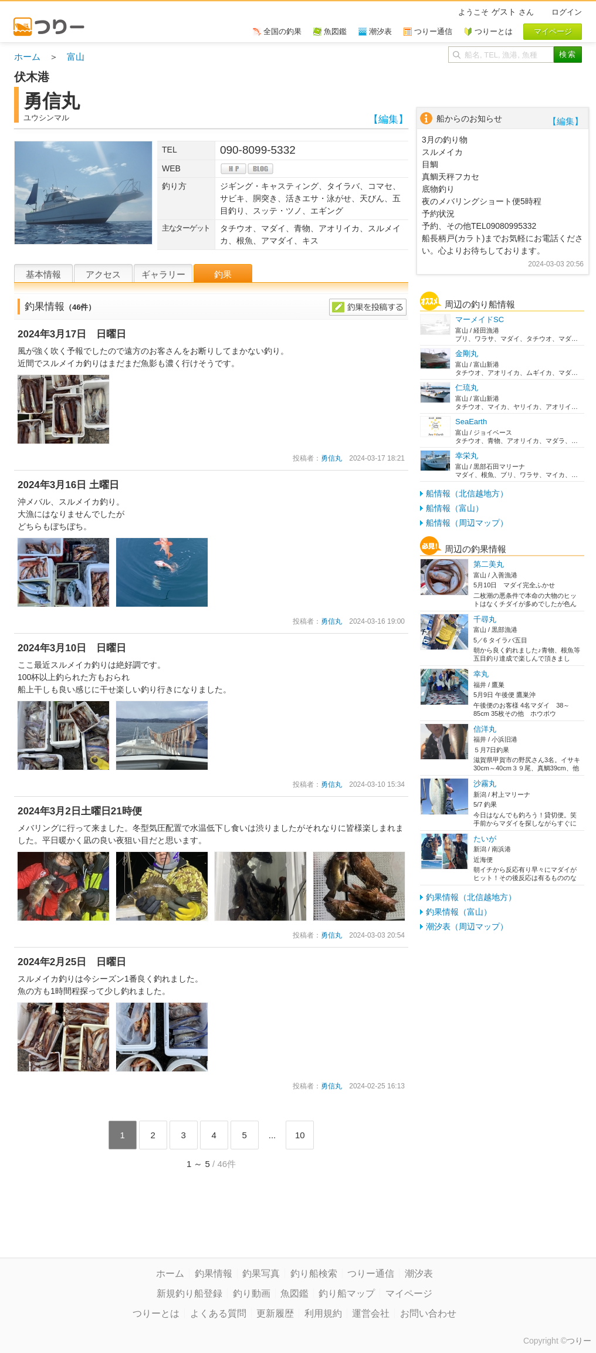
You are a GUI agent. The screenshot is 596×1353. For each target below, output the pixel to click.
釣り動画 (251, 1293)
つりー (579, 1340)
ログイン (566, 12)
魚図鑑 (294, 1293)
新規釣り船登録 (189, 1293)
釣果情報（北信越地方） (471, 897)
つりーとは (156, 1313)
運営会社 (371, 1313)
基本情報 (43, 274)
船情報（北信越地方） (467, 493)
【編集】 (388, 119)
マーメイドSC (479, 319)
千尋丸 (484, 619)
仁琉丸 (466, 387)
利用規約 (323, 1313)
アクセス (103, 274)
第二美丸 (488, 564)
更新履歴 (275, 1313)
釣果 (223, 274)
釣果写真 (261, 1273)
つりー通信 (370, 1273)
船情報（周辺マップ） (467, 522)
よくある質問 (218, 1313)
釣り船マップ (347, 1293)
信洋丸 (484, 729)
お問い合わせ (428, 1313)
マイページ (408, 1293)
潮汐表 (419, 1273)
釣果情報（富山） (459, 911)
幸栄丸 (466, 455)
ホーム (27, 57)
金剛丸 (466, 353)
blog (260, 169)
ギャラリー (163, 274)
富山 (75, 57)
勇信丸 (331, 458)
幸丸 (481, 673)
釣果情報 (213, 1273)
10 (300, 1135)
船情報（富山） (454, 508)
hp (233, 169)
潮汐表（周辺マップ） (467, 926)
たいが (484, 838)
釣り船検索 (313, 1273)
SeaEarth (471, 421)
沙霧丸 (484, 783)
